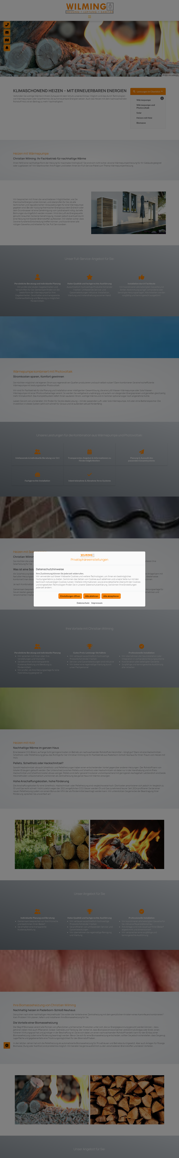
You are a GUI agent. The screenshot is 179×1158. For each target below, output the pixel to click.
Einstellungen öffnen (70, 596)
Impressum (96, 603)
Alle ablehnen (91, 596)
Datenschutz (83, 603)
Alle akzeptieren (111, 596)
